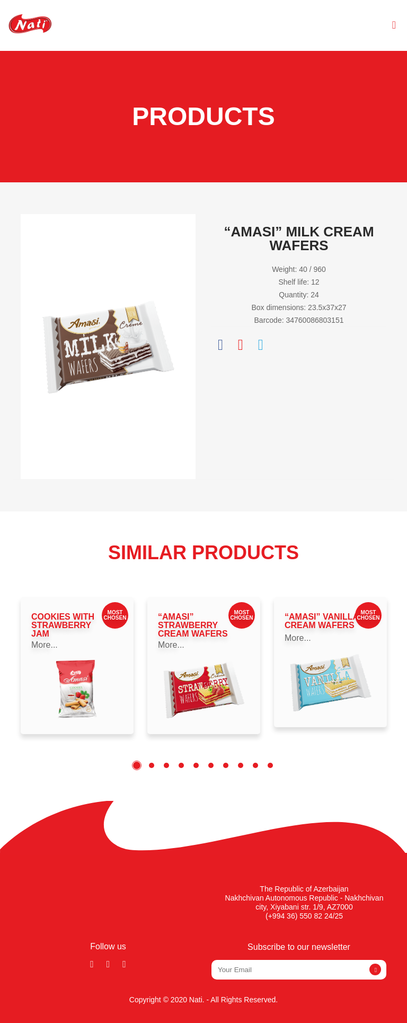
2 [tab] (151, 765)
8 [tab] (240, 765)
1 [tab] (136, 765)
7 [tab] (225, 765)
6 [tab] (211, 765)
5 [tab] (196, 765)
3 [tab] (166, 765)
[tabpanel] (77, 665)
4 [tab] (181, 765)
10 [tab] (270, 765)
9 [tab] (255, 765)
